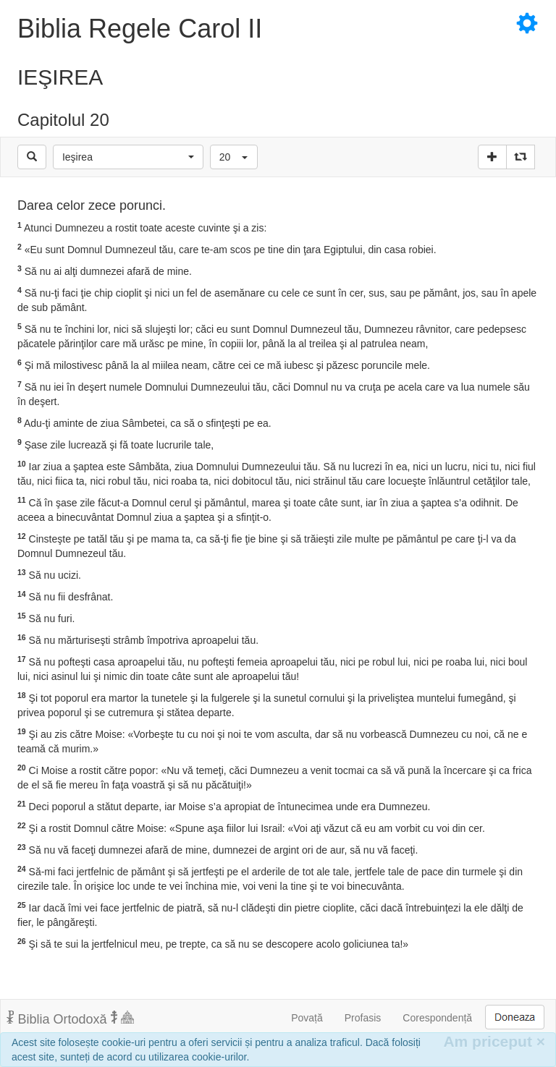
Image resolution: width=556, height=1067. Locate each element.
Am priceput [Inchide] (494, 1041)
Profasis (363, 1018)
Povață (307, 1018)
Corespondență (437, 1018)
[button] (128, 157)
